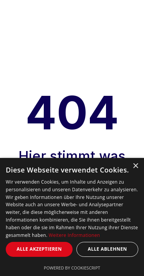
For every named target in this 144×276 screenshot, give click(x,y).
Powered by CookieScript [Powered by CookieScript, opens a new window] (72, 268)
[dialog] (72, 217)
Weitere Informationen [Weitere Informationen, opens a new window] (74, 235)
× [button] (135, 166)
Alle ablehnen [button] (107, 249)
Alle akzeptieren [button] (39, 249)
